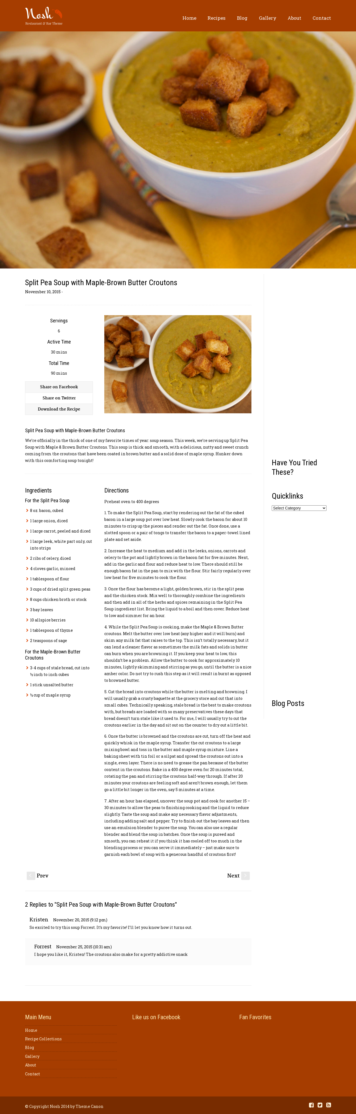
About (294, 18)
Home (189, 18)
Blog (242, 18)
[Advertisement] (301, 364)
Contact (322, 18)
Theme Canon (89, 1106)
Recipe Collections (43, 1038)
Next (238, 876)
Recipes (216, 18)
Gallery (267, 18)
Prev (37, 876)
